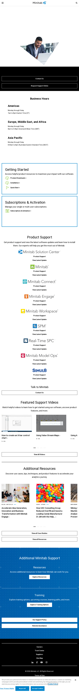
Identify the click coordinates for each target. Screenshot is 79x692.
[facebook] (37, 662)
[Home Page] (40, 3)
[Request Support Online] (39, 85)
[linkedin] (32, 662)
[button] (76, 3)
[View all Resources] (39, 539)
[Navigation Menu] (3, 3)
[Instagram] (46, 662)
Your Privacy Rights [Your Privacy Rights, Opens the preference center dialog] (7, 688)
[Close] (75, 679)
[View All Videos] (39, 454)
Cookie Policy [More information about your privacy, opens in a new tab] (53, 684)
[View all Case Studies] (39, 533)
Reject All (22, 688)
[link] (15, 178)
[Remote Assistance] (39, 626)
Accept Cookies (37, 688)
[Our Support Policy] (39, 620)
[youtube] (42, 662)
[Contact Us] (39, 78)
